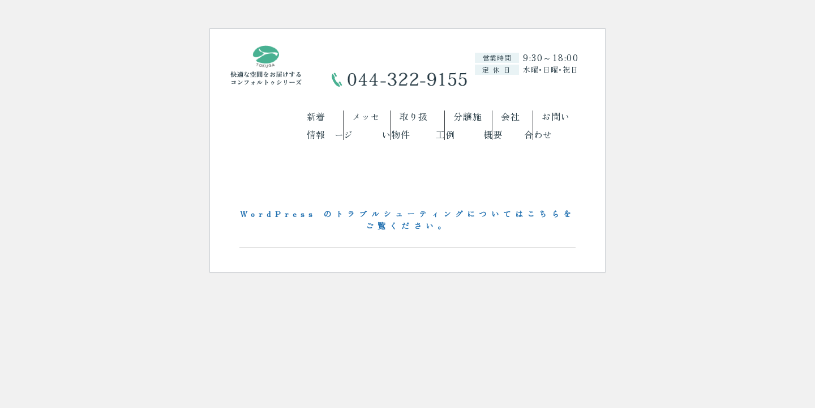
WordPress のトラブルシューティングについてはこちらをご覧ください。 (407, 219)
